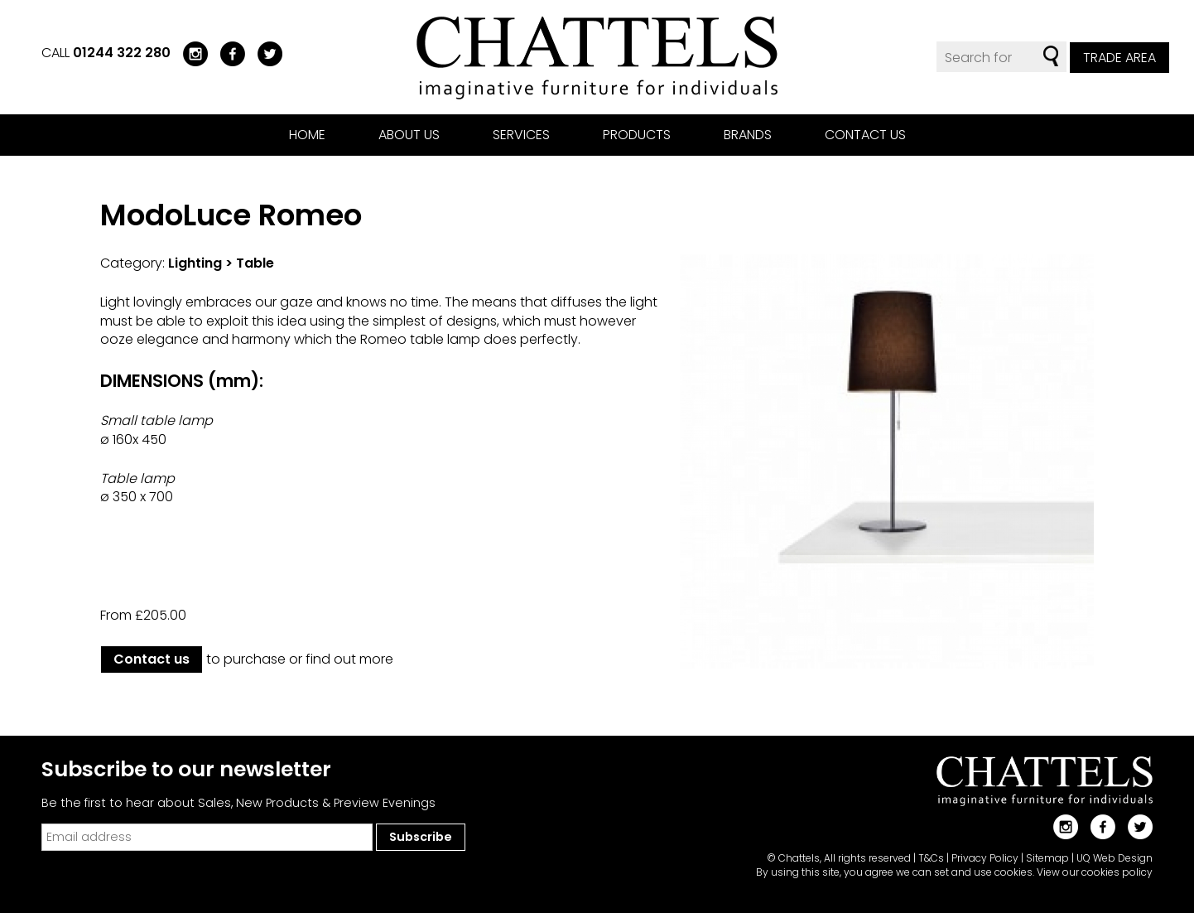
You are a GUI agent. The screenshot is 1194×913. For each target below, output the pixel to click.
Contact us (865, 134)
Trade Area (1119, 57)
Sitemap (1047, 858)
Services (521, 134)
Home (307, 134)
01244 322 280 (122, 52)
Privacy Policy (984, 858)
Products (637, 134)
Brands (748, 134)
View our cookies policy (1095, 872)
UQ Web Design (1114, 858)
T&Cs (931, 858)
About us (409, 134)
